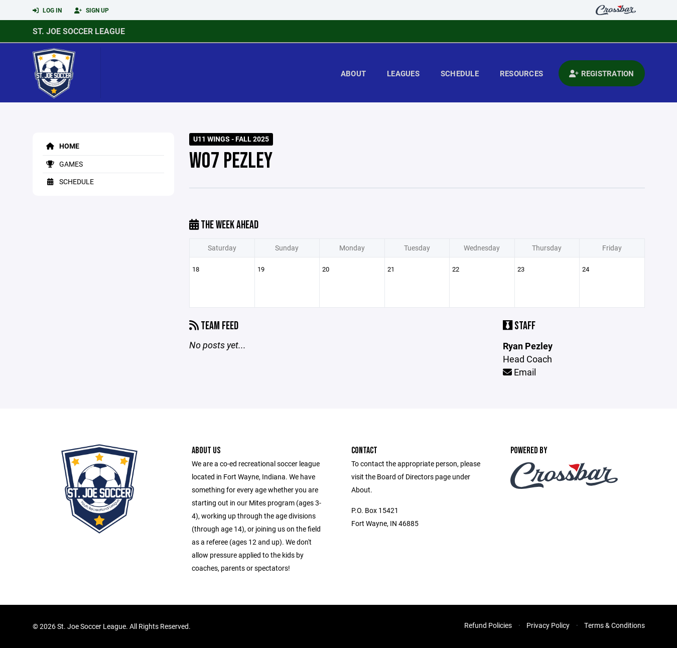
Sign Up (91, 10)
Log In (47, 10)
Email (519, 372)
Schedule (460, 73)
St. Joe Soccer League (79, 31)
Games (63, 164)
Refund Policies (488, 625)
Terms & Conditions (614, 625)
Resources (521, 73)
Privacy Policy (548, 625)
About (353, 73)
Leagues (403, 73)
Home (61, 146)
